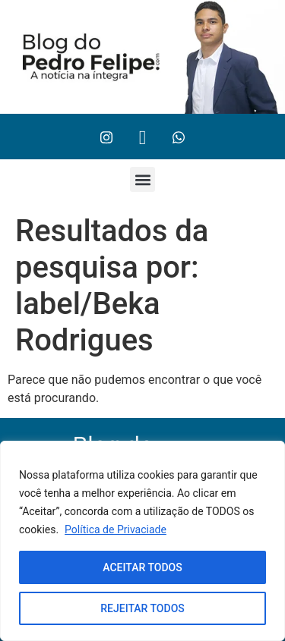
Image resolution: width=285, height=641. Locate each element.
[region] (142, 541)
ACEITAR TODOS (142, 567)
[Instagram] (106, 136)
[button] (142, 179)
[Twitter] (143, 136)
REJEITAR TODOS (142, 608)
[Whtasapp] (179, 136)
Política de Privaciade (115, 529)
